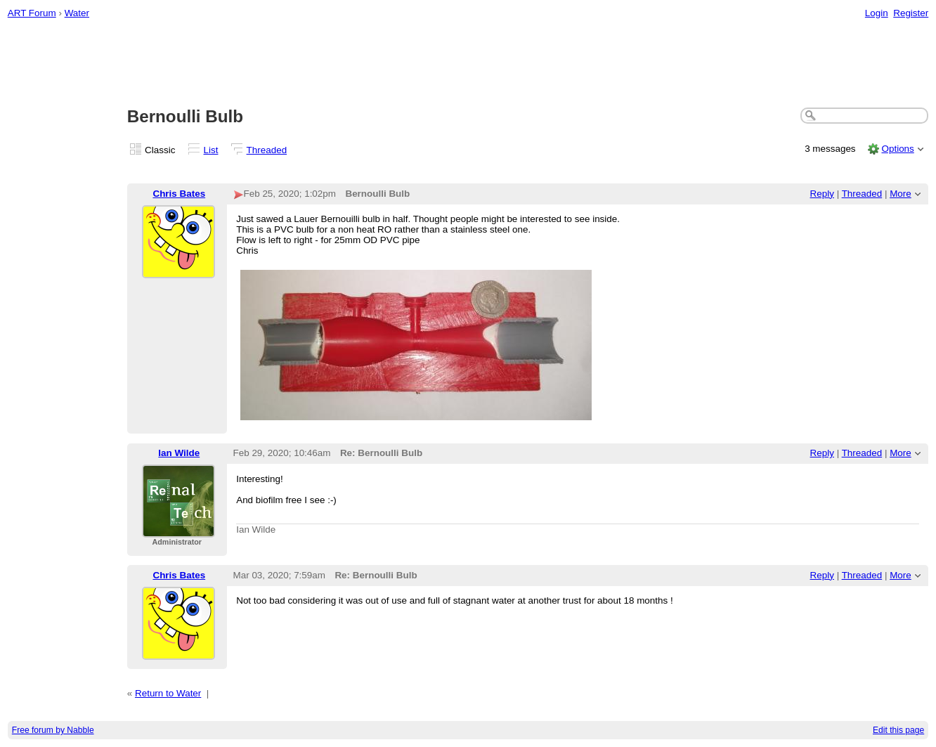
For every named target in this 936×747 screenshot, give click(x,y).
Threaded (267, 150)
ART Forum (32, 13)
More (900, 193)
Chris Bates (178, 193)
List (211, 150)
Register (910, 13)
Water (77, 13)
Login (876, 13)
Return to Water (168, 693)
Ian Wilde (179, 453)
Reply (822, 193)
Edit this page (898, 730)
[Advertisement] (468, 64)
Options (897, 148)
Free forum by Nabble (53, 730)
